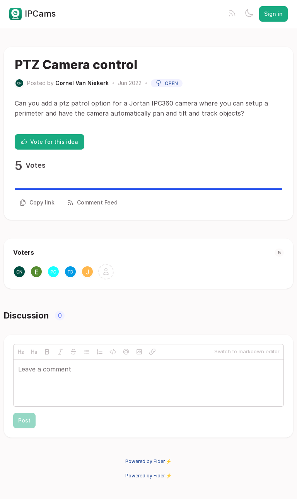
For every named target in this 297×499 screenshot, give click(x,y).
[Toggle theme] (249, 14)
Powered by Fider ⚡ (148, 461)
